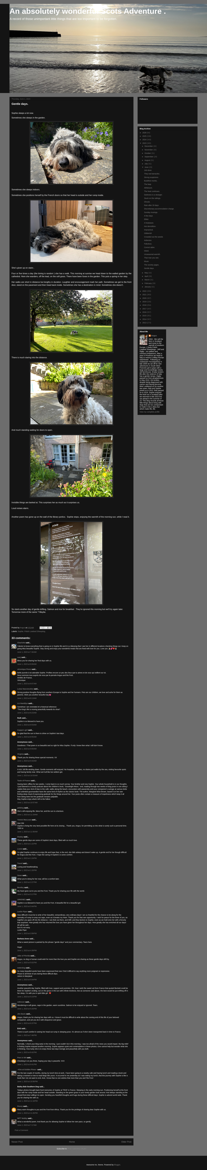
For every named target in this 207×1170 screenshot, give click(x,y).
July (146, 164)
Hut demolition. (150, 226)
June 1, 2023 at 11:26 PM (27, 1113)
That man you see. (151, 258)
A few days (148, 216)
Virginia (20, 754)
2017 (144, 309)
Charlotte (21, 643)
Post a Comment (21, 1130)
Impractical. (148, 230)
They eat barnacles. (152, 174)
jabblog (20, 808)
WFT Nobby (22, 1118)
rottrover (21, 1002)
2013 (144, 323)
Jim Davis (21, 1014)
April (146, 276)
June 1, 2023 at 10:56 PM (27, 1081)
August (147, 160)
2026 (144, 133)
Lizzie (19, 849)
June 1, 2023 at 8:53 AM (27, 725)
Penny (20, 1106)
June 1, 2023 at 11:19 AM (27, 815)
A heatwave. (149, 223)
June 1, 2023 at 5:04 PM (27, 980)
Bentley (20, 887)
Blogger (117, 1165)
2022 (144, 291)
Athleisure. (148, 188)
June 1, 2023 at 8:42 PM (27, 1052)
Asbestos (148, 240)
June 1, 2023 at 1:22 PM (27, 844)
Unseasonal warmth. (152, 254)
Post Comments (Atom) (77, 1149)
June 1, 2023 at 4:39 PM (27, 950)
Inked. (146, 251)
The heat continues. (152, 191)
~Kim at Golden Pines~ (27, 1070)
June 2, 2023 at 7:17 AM (27, 1125)
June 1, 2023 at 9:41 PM (27, 1064)
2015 (144, 316)
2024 (144, 140)
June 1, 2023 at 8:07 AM (27, 684)
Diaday (20, 837)
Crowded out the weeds (153, 237)
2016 (144, 312)
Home (72, 1142)
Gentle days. (149, 268)
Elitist (146, 219)
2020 (144, 298)
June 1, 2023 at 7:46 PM (27, 1035)
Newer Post (17, 1142)
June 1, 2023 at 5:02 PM (27, 963)
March (147, 280)
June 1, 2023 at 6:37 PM (27, 1023)
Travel (19, 863)
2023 (144, 143)
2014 (144, 319)
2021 (144, 295)
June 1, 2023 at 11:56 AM (27, 832)
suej (19, 657)
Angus (154, 336)
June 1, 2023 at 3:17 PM (27, 894)
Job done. (148, 170)
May (146, 273)
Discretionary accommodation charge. (159, 209)
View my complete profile (149, 412)
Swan (19, 875)
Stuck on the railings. (152, 198)
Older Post (126, 1142)
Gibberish (148, 233)
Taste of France (23, 781)
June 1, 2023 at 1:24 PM (27, 858)
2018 (144, 305)
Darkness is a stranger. (153, 195)
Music (146, 261)
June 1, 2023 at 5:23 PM (27, 997)
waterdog (21, 968)
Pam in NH (21, 1058)
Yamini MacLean (24, 820)
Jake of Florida (23, 956)
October (147, 153)
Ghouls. (147, 202)
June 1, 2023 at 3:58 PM (27, 933)
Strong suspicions (151, 177)
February (148, 283)
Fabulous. (148, 244)
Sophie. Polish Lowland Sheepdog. (32, 631)
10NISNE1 (21, 900)
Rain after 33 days (151, 205)
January (147, 287)
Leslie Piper (22, 912)
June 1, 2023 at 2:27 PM (27, 882)
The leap (147, 184)
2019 (144, 302)
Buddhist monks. (150, 181)
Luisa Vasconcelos (25, 689)
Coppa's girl (22, 730)
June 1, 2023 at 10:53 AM (27, 775)
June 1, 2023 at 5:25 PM (27, 1009)
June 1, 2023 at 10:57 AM (27, 803)
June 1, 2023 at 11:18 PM (27, 1101)
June (146, 167)
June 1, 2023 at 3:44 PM (27, 906)
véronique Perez (24, 669)
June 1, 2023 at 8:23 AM (27, 713)
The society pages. (151, 265)
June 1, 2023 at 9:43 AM (27, 761)
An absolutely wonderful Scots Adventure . (87, 11)
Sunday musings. (151, 212)
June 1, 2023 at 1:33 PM (27, 870)
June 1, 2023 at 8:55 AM (27, 737)
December (148, 146)
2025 (144, 136)
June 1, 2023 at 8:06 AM (27, 664)
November (148, 150)
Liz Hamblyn (22, 703)
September (149, 157)
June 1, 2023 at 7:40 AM (27, 652)
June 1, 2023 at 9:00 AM (27, 749)
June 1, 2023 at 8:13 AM (27, 698)
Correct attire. (149, 247)
